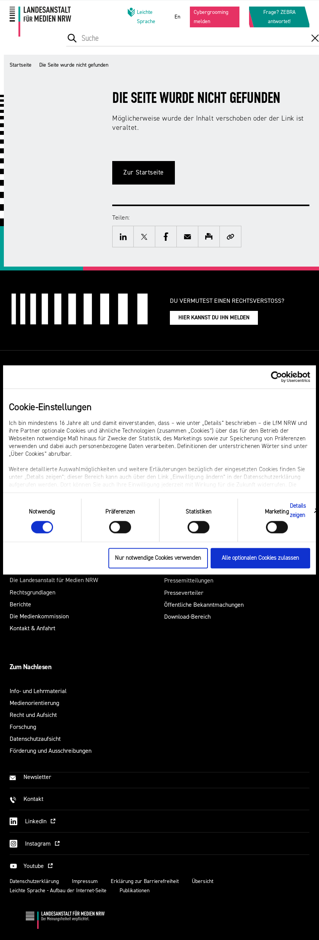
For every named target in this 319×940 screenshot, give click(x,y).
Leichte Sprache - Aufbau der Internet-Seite (58, 890)
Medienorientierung (34, 703)
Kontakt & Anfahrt (32, 628)
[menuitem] (105, 46)
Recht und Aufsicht (33, 715)
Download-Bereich (187, 617)
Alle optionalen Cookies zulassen (260, 558)
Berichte (20, 604)
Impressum (85, 881)
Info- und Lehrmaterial (38, 691)
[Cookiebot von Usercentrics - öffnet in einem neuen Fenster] (276, 377)
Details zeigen (298, 510)
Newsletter (37, 777)
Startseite (21, 65)
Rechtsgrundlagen (32, 592)
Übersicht (202, 881)
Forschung (23, 727)
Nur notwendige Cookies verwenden (158, 558)
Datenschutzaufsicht (35, 739)
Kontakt (33, 799)
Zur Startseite (143, 172)
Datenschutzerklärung (34, 881)
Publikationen (135, 890)
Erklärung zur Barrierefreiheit (145, 881)
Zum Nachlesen (30, 666)
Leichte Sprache (141, 16)
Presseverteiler (183, 593)
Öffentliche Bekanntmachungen (204, 605)
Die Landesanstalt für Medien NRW (54, 580)
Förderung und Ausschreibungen (50, 751)
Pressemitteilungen (188, 580)
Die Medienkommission (39, 616)
